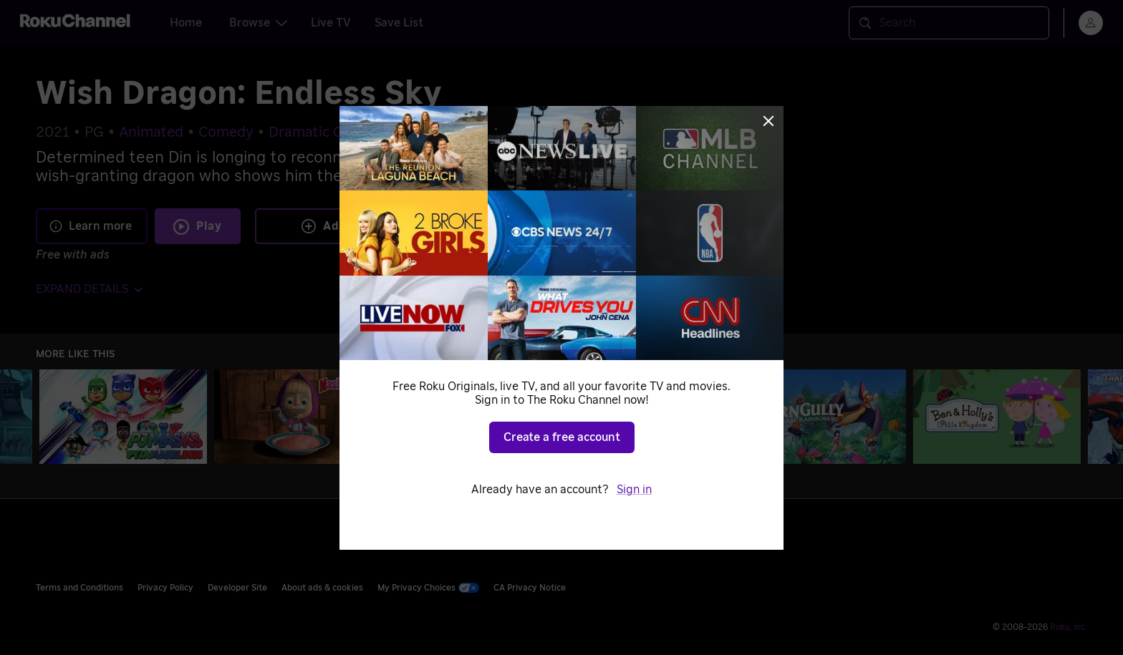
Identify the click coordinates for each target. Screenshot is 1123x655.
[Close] (768, 121)
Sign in (634, 489)
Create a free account (561, 437)
